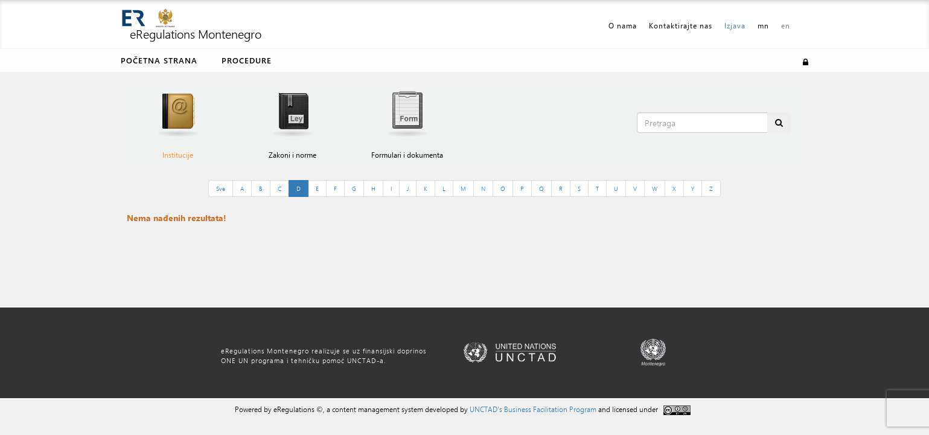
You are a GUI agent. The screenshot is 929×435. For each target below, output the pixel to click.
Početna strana (159, 60)
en (785, 25)
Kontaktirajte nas (680, 25)
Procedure (247, 60)
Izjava (734, 25)
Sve (220, 188)
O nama (622, 25)
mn (763, 25)
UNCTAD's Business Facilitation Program (533, 409)
